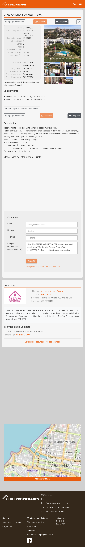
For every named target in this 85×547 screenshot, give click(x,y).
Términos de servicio (35, 522)
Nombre (11, 230)
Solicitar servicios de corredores (55, 507)
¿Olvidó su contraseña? (12, 522)
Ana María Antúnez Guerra (52, 291)
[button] (47, 43)
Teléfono (11, 237)
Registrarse (7, 526)
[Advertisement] (42, 366)
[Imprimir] (78, 21)
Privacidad (31, 526)
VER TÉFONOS (47, 301)
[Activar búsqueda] (74, 4)
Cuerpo (14, 247)
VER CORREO (46, 294)
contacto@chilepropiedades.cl (40, 535)
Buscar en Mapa (42, 479)
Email (10, 224)
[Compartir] (61, 21)
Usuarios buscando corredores (54, 503)
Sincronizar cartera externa (52, 511)
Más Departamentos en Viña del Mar (21, 108)
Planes (44, 499)
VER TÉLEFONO (23, 335)
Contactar (40, 22)
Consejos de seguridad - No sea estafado (42, 267)
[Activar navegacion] (80, 4)
